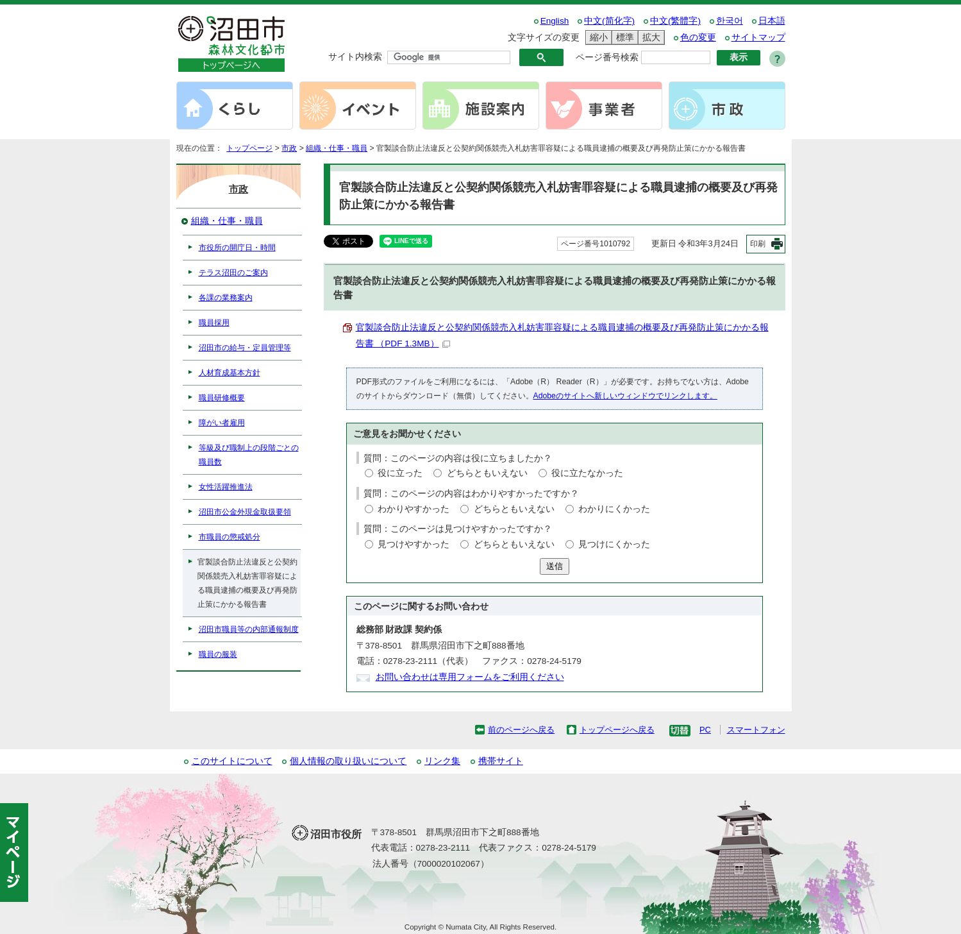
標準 (623, 37)
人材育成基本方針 (229, 372)
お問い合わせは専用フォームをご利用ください (470, 677)
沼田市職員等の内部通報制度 (249, 629)
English (554, 21)
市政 (289, 148)
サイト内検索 (355, 57)
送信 (554, 566)
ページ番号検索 (607, 57)
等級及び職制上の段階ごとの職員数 (249, 454)
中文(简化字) (609, 21)
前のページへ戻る (521, 729)
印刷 (757, 243)
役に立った (400, 473)
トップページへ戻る (617, 729)
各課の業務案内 (226, 297)
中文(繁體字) (675, 21)
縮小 (597, 37)
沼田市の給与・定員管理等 (245, 347)
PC (705, 729)
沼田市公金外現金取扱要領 (245, 511)
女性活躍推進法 (226, 486)
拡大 (649, 37)
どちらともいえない (487, 473)
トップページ (249, 148)
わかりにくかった (614, 509)
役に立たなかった (587, 473)
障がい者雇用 (222, 422)
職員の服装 (218, 654)
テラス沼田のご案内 (233, 272)
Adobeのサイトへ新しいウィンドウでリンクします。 (625, 395)
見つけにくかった (614, 544)
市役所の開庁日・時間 (237, 247)
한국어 (729, 21)
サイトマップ (758, 37)
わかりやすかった (413, 509)
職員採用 (214, 322)
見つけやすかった (413, 544)
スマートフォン (756, 729)
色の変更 (698, 37)
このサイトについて (232, 761)
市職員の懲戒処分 (229, 536)
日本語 (771, 21)
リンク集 (442, 761)
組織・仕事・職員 (336, 148)
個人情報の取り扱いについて (348, 761)
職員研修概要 (222, 397)
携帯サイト (500, 761)
